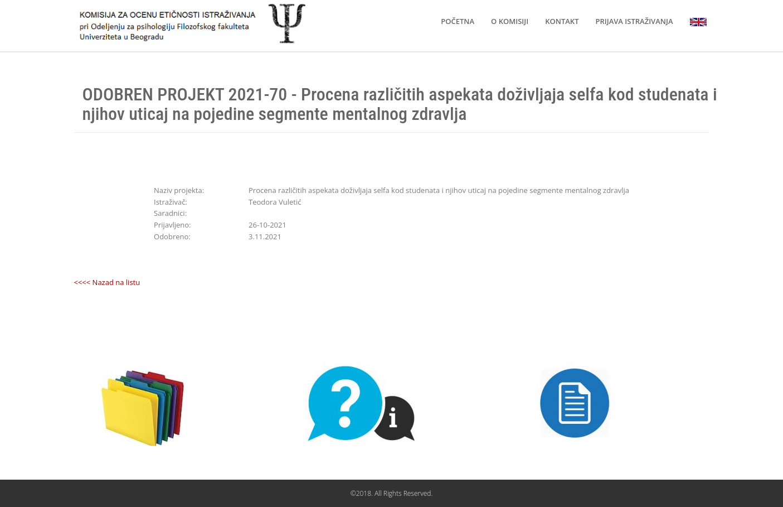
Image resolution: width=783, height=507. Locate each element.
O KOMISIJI (509, 21)
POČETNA (457, 21)
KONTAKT (561, 21)
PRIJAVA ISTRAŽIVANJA (634, 21)
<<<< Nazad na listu (107, 282)
